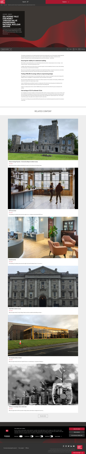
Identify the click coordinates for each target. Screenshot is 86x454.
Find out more (6, 33)
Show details (57, 451)
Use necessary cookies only (76, 450)
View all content (43, 416)
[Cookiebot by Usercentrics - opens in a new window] (7, 452)
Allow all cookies (77, 444)
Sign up (43, 436)
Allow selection (77, 447)
